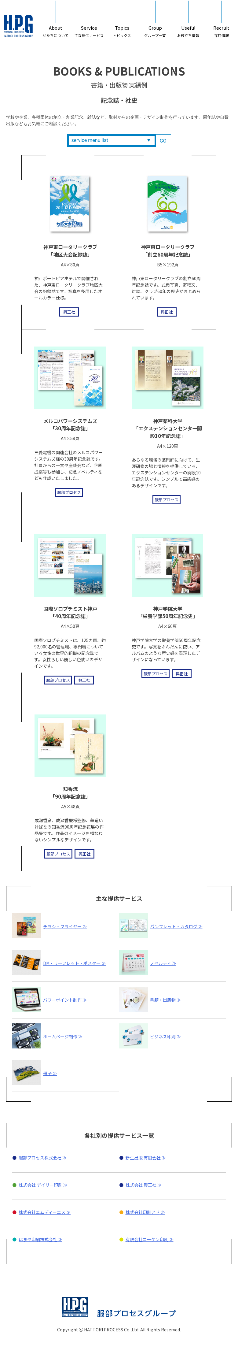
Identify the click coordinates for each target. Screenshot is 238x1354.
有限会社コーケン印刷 (147, 1268)
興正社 (62, 313)
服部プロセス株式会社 (40, 1186)
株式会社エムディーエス (42, 1240)
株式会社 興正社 (141, 1213)
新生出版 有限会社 (143, 1186)
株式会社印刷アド (143, 1240)
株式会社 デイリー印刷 (40, 1213)
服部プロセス (61, 493)
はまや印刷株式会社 (38, 1268)
